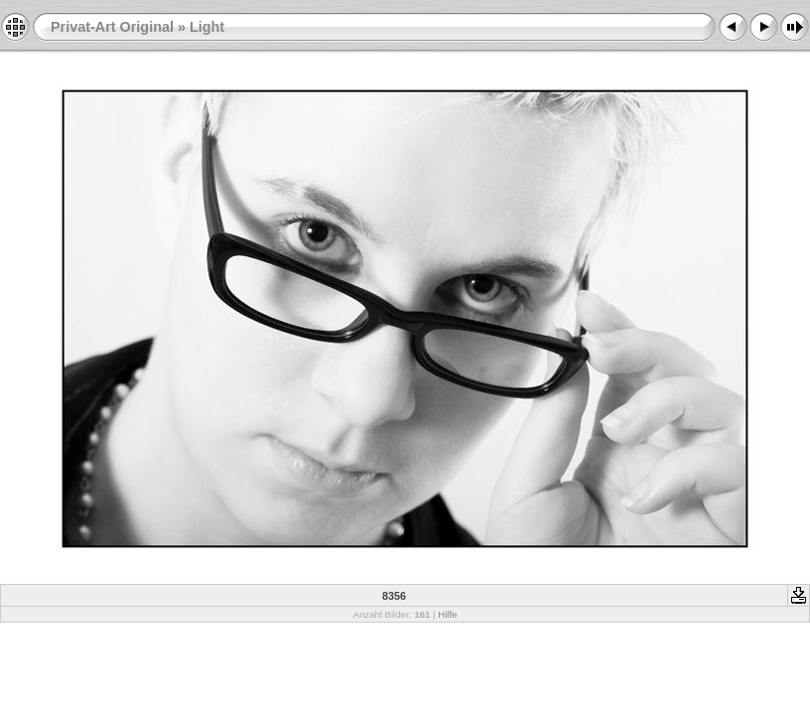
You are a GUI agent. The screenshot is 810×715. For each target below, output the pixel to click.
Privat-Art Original (112, 27)
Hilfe (447, 614)
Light (207, 27)
